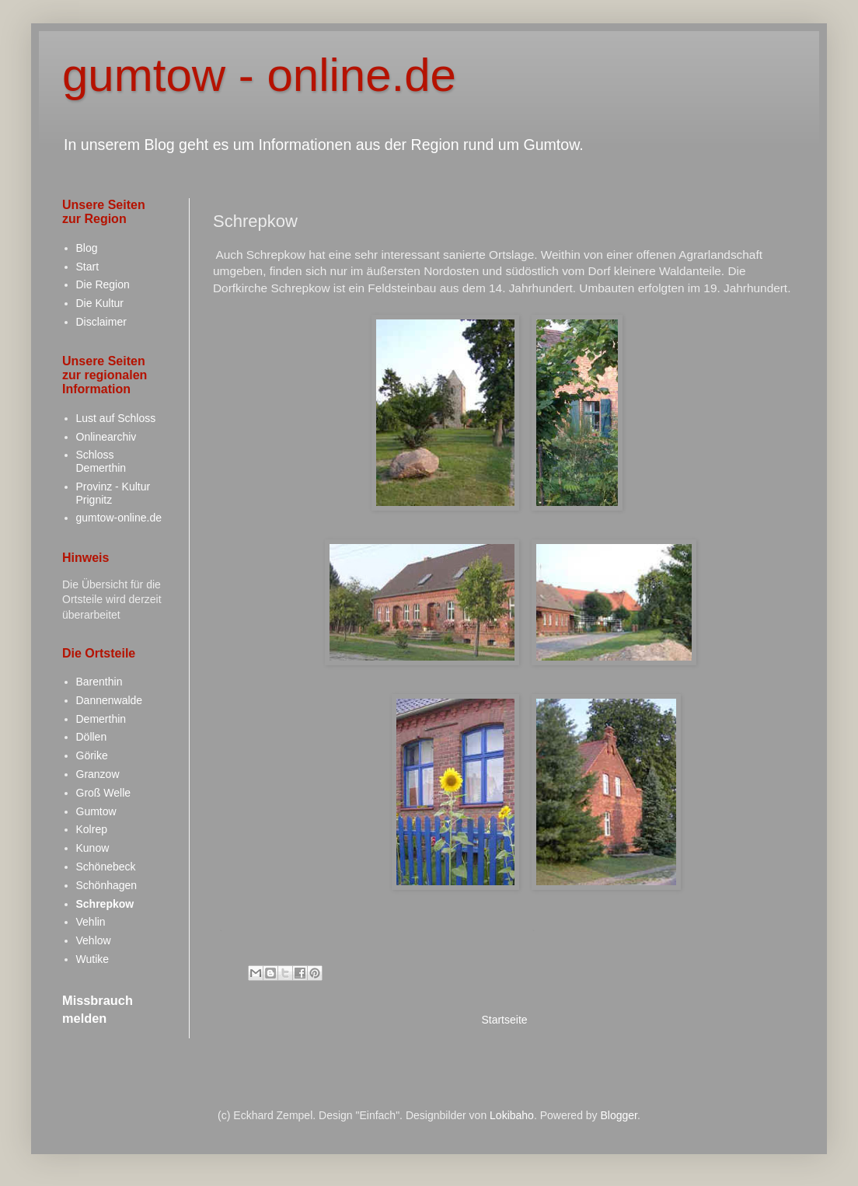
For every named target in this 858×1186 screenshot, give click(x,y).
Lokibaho (512, 1115)
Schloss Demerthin (101, 461)
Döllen (91, 737)
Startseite (504, 1019)
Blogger (619, 1115)
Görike (92, 755)
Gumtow (96, 811)
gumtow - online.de (259, 75)
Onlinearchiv (106, 437)
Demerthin (101, 719)
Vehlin (91, 922)
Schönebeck (106, 866)
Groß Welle (103, 793)
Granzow (98, 774)
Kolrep (91, 829)
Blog (87, 248)
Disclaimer (101, 322)
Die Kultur (100, 303)
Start (87, 266)
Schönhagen (107, 885)
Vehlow (93, 940)
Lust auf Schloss (116, 418)
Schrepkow (105, 904)
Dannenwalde (109, 700)
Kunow (93, 848)
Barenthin (99, 681)
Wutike (93, 959)
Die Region (103, 284)
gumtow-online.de (119, 517)
